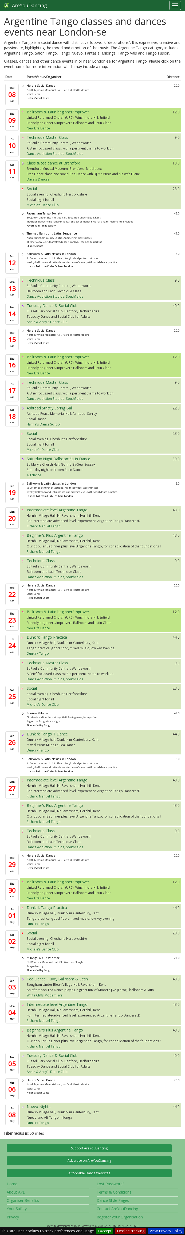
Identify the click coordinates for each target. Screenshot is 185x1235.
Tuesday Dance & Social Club (52, 305)
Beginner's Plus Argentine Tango (55, 535)
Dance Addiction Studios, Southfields (55, 153)
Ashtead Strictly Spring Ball (50, 408)
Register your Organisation (120, 1216)
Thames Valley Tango (39, 725)
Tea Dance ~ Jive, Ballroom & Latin (57, 978)
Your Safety (17, 1208)
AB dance (34, 475)
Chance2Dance (35, 246)
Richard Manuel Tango (44, 526)
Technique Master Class (47, 137)
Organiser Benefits (23, 1200)
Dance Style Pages (113, 1200)
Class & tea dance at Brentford (53, 163)
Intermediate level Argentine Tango (57, 509)
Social (32, 188)
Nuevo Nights (38, 1106)
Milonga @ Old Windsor (43, 958)
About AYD (16, 1192)
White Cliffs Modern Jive (44, 995)
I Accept (105, 1230)
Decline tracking (130, 1230)
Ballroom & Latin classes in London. (52, 254)
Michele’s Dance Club (43, 205)
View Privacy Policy (166, 1230)
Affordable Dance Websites (89, 1173)
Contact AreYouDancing (117, 1208)
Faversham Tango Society (44, 213)
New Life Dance (38, 128)
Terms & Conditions (114, 1192)
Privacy (13, 1216)
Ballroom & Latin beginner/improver (58, 111)
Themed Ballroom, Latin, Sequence (52, 233)
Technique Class (41, 280)
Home (12, 1183)
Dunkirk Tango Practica (47, 637)
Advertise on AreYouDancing (89, 1160)
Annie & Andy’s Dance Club (47, 322)
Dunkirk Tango (38, 653)
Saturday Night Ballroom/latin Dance (58, 458)
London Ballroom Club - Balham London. (50, 266)
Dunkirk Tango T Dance (47, 734)
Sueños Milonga (38, 713)
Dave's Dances (38, 179)
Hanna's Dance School (44, 424)
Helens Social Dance (41, 85)
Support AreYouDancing (89, 1148)
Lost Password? (110, 1183)
